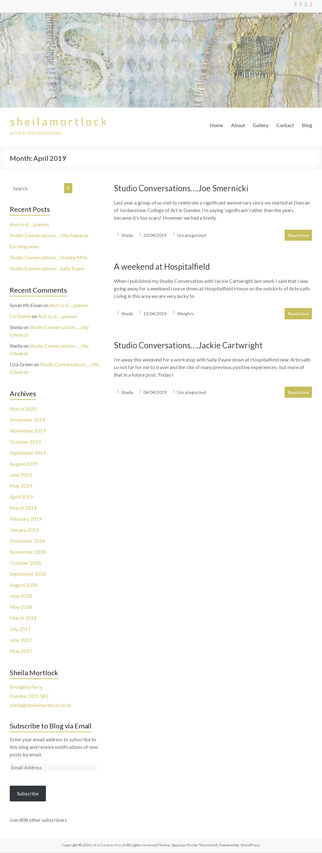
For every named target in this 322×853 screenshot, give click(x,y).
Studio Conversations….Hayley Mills (49, 258)
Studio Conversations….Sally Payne (47, 269)
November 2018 (28, 552)
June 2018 (21, 596)
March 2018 (23, 618)
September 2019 (28, 453)
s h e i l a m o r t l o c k (61, 121)
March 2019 (23, 508)
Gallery (261, 125)
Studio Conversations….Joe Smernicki (181, 188)
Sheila (127, 235)
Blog (307, 125)
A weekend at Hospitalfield (162, 267)
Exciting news (24, 247)
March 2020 (23, 409)
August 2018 (23, 585)
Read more (298, 235)
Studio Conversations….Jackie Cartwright (188, 345)
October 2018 (25, 563)
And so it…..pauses (29, 224)
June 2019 (21, 475)
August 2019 (23, 464)
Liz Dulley (20, 316)
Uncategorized (191, 235)
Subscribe (28, 794)
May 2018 (21, 607)
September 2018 (28, 574)
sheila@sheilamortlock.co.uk (40, 705)
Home (216, 125)
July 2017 (20, 629)
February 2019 (26, 519)
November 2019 (28, 431)
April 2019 (21, 497)
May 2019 (21, 486)
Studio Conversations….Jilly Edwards (49, 236)
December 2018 (27, 541)
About (238, 125)
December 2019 (27, 420)
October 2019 (25, 442)
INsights (185, 314)
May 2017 (21, 651)
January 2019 (24, 530)
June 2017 (21, 640)
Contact (285, 125)
